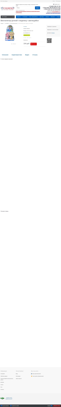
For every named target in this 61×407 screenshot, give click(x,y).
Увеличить (14, 43)
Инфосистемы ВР (9, 398)
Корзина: (57, 4)
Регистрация (58, 1)
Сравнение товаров (15, 405)
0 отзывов (25, 26)
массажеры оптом (21, 10)
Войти (54, 1)
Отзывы (35, 55)
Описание (5, 55)
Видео (27, 55)
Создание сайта (9, 397)
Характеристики (17, 55)
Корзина (49, 405)
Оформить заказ (57, 405)
